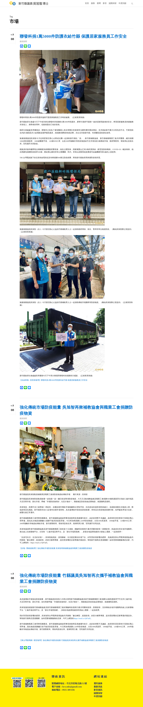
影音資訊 (98, 690)
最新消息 (98, 687)
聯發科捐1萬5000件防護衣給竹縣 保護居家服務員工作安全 (73, 36)
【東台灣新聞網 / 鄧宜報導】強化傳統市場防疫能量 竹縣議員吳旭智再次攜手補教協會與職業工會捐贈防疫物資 (64, 640)
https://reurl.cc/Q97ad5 (82, 618)
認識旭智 (98, 693)
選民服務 (98, 683)
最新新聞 (23, 41)
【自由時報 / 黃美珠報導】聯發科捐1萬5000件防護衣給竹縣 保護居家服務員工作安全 (54, 380)
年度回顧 (98, 696)
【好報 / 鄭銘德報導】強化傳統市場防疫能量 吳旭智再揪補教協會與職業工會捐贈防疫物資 (56, 548)
